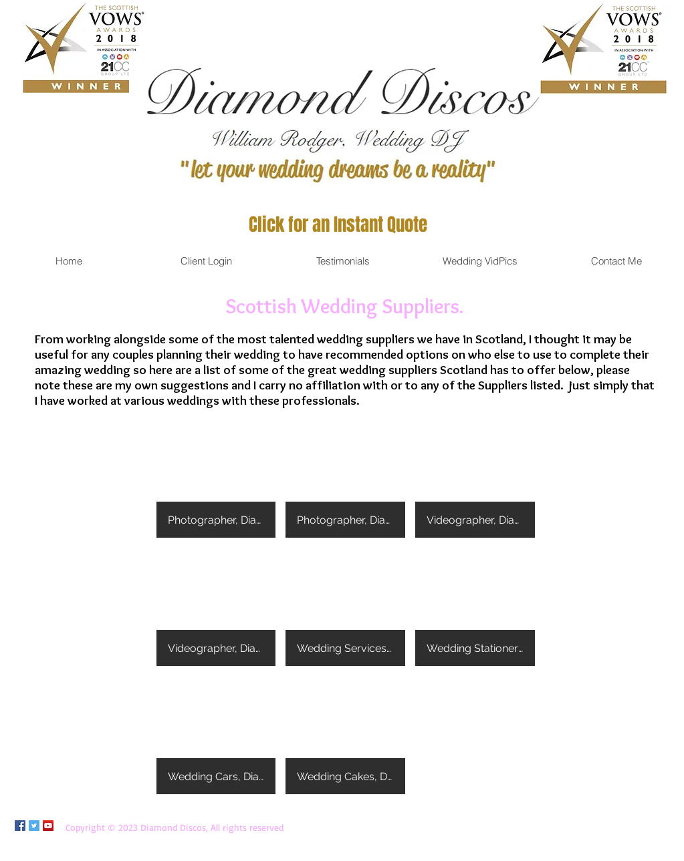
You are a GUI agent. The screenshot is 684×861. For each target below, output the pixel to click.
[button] (216, 478)
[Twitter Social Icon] (34, 825)
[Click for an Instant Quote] (338, 225)
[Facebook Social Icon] (20, 825)
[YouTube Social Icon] (48, 825)
